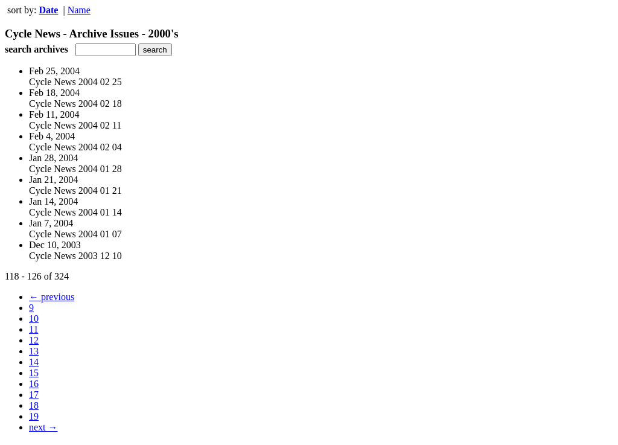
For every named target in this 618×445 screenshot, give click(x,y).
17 (34, 394)
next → (43, 427)
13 (34, 351)
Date (48, 10)
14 (34, 362)
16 (34, 384)
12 (34, 340)
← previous (51, 297)
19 (34, 416)
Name (79, 10)
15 (34, 373)
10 (34, 318)
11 (33, 329)
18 (34, 405)
